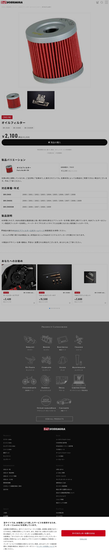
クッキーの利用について (45, 546)
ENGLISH (83, 539)
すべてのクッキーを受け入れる (83, 533)
